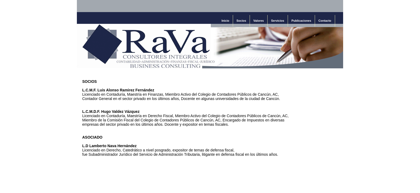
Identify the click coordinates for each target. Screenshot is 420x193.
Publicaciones (301, 20)
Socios (241, 20)
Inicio (225, 20)
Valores (258, 20)
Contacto (324, 20)
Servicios (277, 20)
